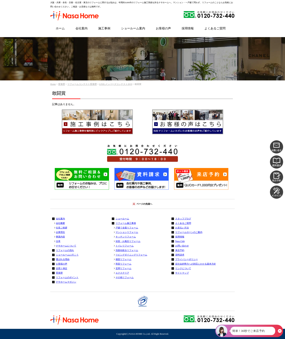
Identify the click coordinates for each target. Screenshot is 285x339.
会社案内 (81, 28)
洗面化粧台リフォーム (127, 250)
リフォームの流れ (65, 250)
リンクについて (183, 268)
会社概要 (60, 223)
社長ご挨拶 (61, 227)
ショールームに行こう (67, 254)
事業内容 (60, 236)
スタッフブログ (183, 218)
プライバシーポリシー (186, 259)
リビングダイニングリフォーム (131, 254)
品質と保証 (61, 268)
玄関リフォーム (123, 268)
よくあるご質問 (215, 28)
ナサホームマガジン (66, 282)
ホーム (60, 28)
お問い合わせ (182, 245)
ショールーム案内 (133, 28)
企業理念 (60, 232)
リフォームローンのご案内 (188, 232)
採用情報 (188, 28)
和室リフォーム (123, 264)
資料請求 (179, 254)
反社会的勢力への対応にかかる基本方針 (195, 264)
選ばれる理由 (62, 259)
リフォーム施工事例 (126, 223)
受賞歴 (61, 84)
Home (53, 84)
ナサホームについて (66, 245)
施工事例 (104, 28)
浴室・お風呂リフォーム (128, 241)
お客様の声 (163, 28)
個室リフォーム (123, 259)
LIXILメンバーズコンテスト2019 (115, 84)
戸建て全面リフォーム (127, 227)
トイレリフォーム (125, 245)
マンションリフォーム (127, 232)
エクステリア (122, 273)
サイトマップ (182, 273)
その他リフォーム (125, 277)
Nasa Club (180, 241)
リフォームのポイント (67, 277)
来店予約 (179, 250)
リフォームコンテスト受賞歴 (82, 84)
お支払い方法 (182, 227)
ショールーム (122, 218)
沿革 (58, 241)
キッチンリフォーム (126, 236)
